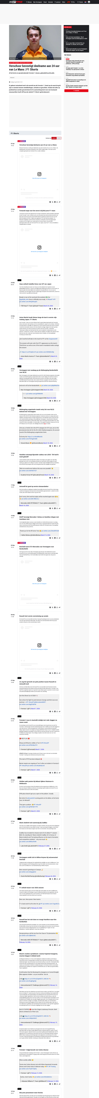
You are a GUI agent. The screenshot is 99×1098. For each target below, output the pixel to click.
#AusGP (31, 702)
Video (63, 2)
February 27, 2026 (43, 846)
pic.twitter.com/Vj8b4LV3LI (27, 935)
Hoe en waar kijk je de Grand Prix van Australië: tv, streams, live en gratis (75, 43)
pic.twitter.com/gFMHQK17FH (28, 807)
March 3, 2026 (35, 811)
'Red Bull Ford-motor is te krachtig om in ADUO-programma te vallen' (76, 80)
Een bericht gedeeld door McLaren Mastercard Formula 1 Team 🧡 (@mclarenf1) (40, 271)
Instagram (22, 141)
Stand (45, 2)
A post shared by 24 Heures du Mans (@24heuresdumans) (39, 197)
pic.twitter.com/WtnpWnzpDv (28, 301)
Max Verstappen (37, 2)
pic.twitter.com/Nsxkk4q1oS (36, 765)
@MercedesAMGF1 (40, 702)
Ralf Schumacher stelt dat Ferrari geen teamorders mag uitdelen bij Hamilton (75, 74)
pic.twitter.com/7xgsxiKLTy (51, 904)
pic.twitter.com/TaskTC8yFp (28, 1069)
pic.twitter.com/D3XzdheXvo (43, 1077)
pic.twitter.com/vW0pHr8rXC (28, 1018)
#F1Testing (52, 1066)
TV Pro (71, 2)
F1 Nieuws (29, 2)
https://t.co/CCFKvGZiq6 (31, 979)
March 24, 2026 (48, 306)
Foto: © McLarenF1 (14, 58)
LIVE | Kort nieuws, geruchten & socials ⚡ (21, 62)
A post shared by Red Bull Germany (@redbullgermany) (39, 603)
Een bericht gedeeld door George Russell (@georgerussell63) (39, 669)
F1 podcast (57, 2)
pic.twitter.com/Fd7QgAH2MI (28, 439)
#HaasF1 (50, 299)
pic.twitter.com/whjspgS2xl (27, 872)
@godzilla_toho (24, 299)
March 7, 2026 (35, 708)
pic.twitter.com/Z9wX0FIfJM (50, 531)
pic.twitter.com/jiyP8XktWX (34, 393)
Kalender (50, 2)
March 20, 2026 (48, 390)
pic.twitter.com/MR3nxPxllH (27, 841)
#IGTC (41, 979)
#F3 (42, 743)
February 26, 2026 (50, 876)
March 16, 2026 (24, 505)
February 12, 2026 (36, 1073)
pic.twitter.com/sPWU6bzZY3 (28, 745)
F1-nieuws (76, 90)
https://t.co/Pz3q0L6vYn (29, 352)
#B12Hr (46, 979)
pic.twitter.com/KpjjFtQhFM (27, 704)
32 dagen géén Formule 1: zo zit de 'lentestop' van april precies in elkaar (75, 68)
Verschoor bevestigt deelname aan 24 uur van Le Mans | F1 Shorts (76, 32)
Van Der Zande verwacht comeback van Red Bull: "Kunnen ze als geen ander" (76, 86)
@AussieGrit (31, 798)
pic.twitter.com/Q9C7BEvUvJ (30, 499)
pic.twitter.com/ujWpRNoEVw (50, 385)
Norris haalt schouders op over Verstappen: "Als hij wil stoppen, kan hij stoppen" (76, 49)
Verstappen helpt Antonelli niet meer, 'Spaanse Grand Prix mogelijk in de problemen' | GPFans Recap (75, 62)
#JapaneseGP (53, 339)
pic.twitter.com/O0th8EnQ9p (45, 352)
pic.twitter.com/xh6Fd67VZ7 (28, 470)
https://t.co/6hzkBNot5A (35, 436)
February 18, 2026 (24, 942)
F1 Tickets (80, 2)
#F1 (54, 299)
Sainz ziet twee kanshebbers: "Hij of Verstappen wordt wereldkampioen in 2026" (76, 37)
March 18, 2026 (48, 443)
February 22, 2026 (36, 908)
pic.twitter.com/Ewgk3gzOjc (27, 981)
